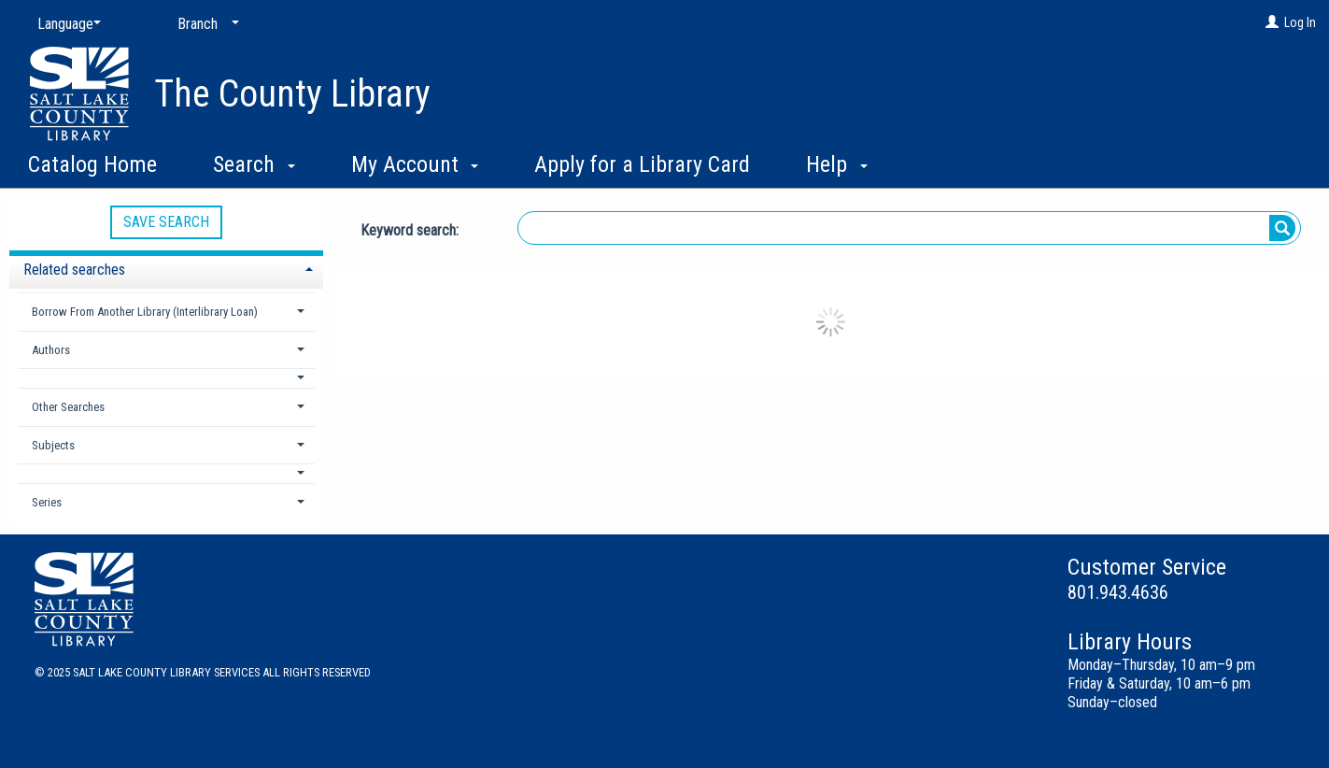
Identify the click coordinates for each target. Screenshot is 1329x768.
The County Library (292, 94)
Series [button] (47, 502)
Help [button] (837, 164)
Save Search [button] (166, 222)
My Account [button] (415, 164)
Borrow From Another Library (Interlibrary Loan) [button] (145, 312)
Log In (1300, 22)
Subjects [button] (53, 445)
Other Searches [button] (68, 407)
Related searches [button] (74, 269)
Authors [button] (51, 350)
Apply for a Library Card (642, 164)
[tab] (166, 268)
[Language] (65, 24)
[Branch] (204, 24)
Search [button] (254, 164)
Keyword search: (411, 230)
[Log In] (1272, 22)
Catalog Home (92, 164)
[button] (166, 378)
